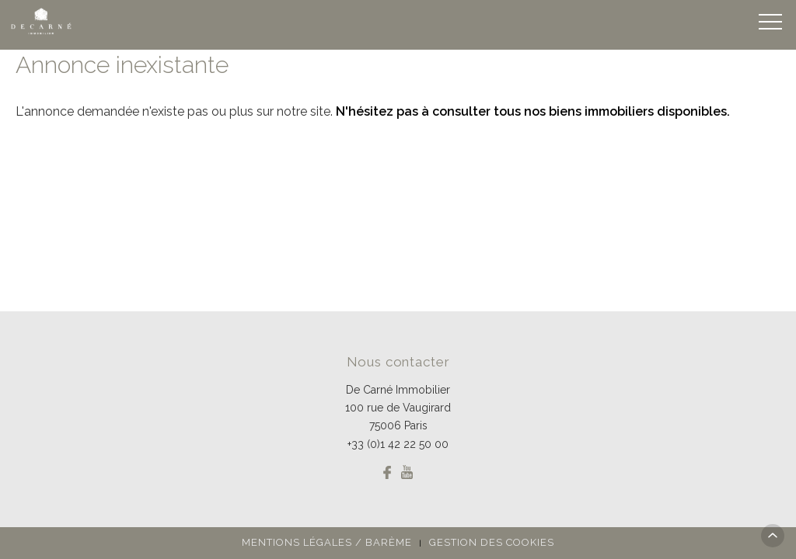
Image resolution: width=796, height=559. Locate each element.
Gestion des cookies (491, 542)
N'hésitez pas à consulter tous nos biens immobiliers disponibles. (533, 111)
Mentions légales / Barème (327, 542)
